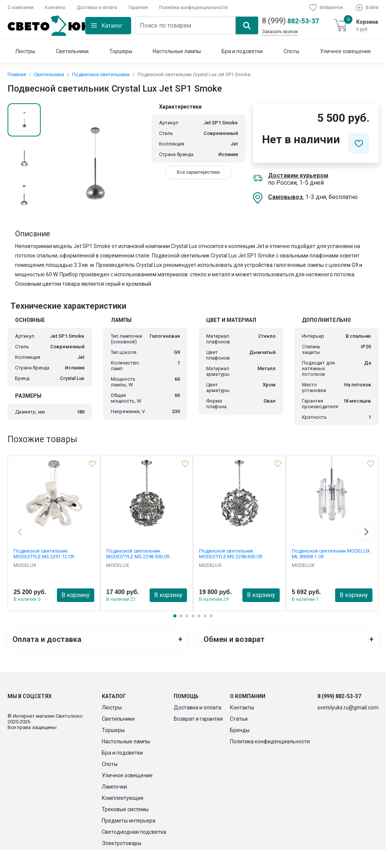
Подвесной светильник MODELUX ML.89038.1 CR (331, 553)
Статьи (239, 714)
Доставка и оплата (97, 7)
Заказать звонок (280, 31)
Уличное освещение (345, 51)
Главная (17, 74)
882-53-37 (290, 20)
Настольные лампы (177, 51)
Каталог (112, 25)
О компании (21, 7)
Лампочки (114, 782)
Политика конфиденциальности (193, 7)
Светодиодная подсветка (134, 827)
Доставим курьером (298, 175)
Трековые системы (125, 804)
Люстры (25, 51)
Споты (291, 51)
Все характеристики (198, 172)
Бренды (240, 725)
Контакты (55, 7)
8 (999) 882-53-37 (339, 691)
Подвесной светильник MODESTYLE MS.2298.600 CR (230, 553)
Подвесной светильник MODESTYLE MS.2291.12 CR (44, 553)
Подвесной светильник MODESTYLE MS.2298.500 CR (138, 553)
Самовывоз (285, 197)
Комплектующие (123, 793)
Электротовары (121, 838)
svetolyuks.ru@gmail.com (347, 703)
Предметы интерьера (128, 816)
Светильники (72, 51)
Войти (366, 7)
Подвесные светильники (101, 74)
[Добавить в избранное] (358, 143)
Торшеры (120, 51)
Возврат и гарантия (198, 714)
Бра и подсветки (242, 51)
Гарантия (138, 7)
